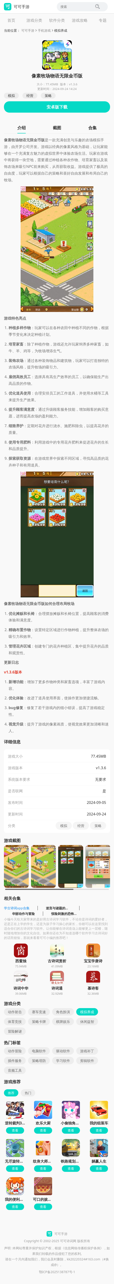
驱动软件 (63, 1051)
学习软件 (63, 1060)
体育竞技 (15, 1021)
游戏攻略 (80, 20)
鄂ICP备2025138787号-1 (57, 1272)
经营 (29, 95)
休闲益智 (87, 1021)
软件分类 (57, 20)
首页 (11, 20)
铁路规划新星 (72, 1161)
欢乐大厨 (43, 1123)
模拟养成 (60, 30)
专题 (103, 20)
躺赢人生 (99, 1161)
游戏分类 (34, 20)
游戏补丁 (87, 1051)
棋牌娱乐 (63, 1021)
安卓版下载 (57, 107)
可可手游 (27, 30)
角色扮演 (63, 1011)
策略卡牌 (39, 1021)
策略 (48, 95)
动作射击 (15, 1011)
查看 (15, 1130)
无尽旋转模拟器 (18, 1161)
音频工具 (15, 1070)
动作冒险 (15, 1051)
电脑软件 (39, 1051)
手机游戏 (44, 30)
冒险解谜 (15, 1031)
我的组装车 (99, 1123)
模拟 (11, 95)
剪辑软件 (87, 1060)
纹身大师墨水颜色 (48, 1161)
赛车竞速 (39, 1011)
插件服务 (15, 1060)
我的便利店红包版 (20, 1199)
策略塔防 (39, 1060)
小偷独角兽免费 (74, 1123)
